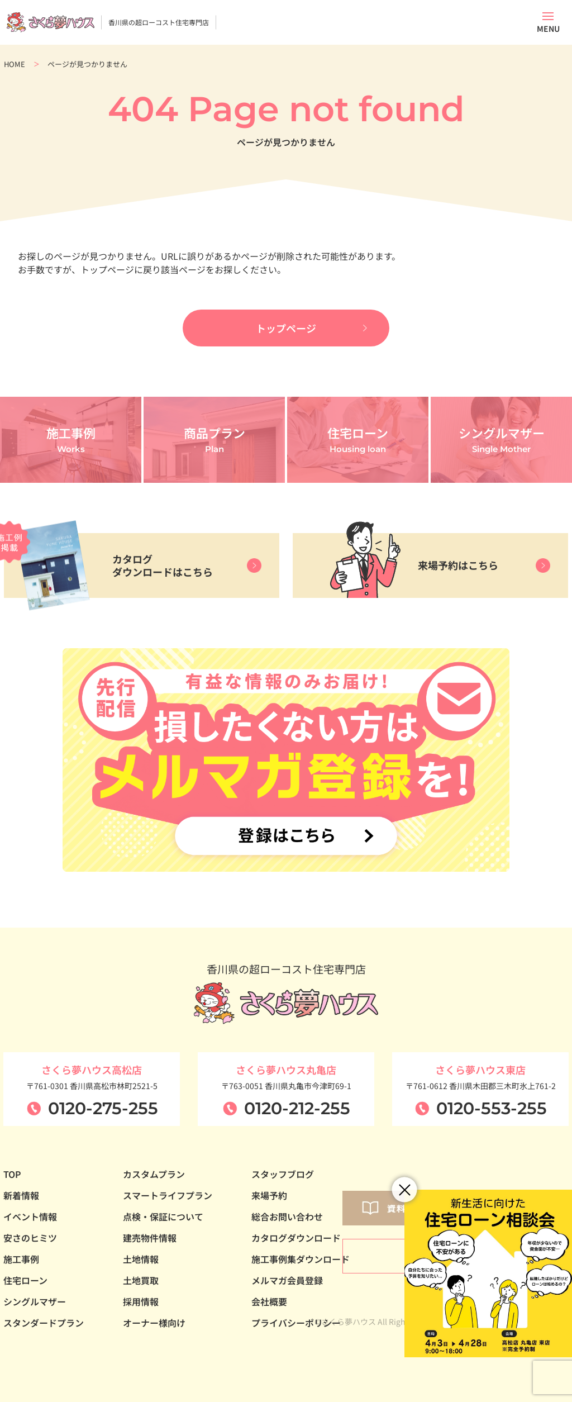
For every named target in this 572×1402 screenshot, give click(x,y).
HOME (14, 64)
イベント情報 (30, 1216)
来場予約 (269, 1195)
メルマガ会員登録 (287, 1280)
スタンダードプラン (43, 1322)
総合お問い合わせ (287, 1216)
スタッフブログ (282, 1174)
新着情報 (21, 1195)
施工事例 (21, 1259)
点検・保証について (163, 1216)
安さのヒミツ (30, 1237)
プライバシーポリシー (296, 1322)
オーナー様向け (154, 1322)
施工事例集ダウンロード (300, 1259)
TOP (12, 1174)
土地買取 (141, 1280)
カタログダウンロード (296, 1237)
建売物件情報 (150, 1237)
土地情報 (141, 1259)
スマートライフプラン (167, 1195)
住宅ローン (25, 1280)
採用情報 (141, 1301)
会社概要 (269, 1301)
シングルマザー (34, 1301)
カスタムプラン (154, 1174)
